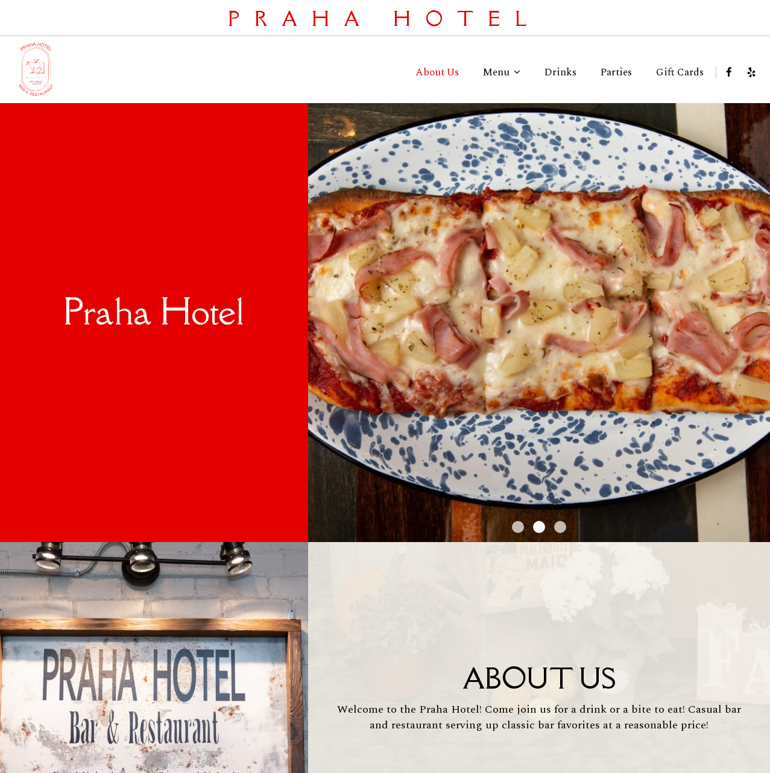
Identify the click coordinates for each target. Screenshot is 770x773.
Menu (501, 72)
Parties (616, 72)
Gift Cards (680, 72)
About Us (437, 72)
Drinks (560, 72)
